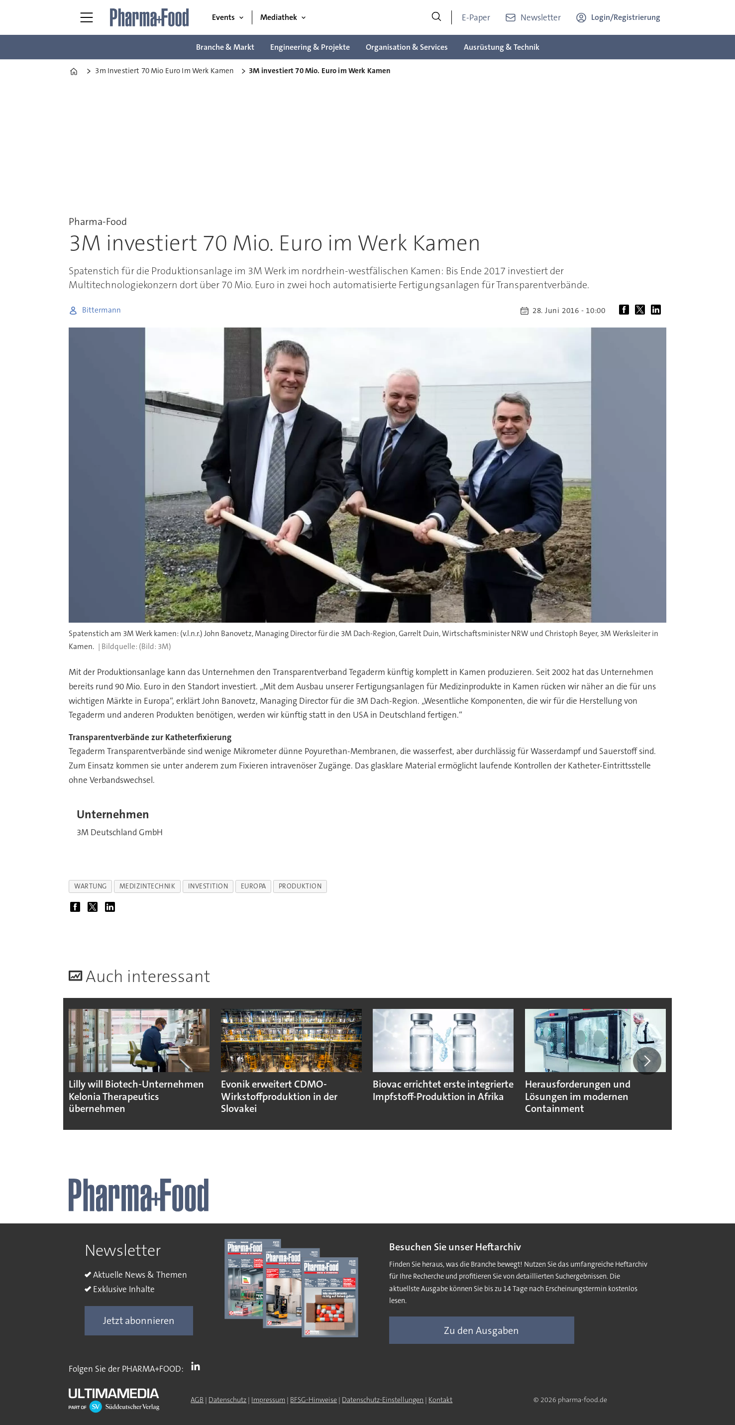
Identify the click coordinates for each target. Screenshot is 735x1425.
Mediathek (278, 17)
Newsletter (541, 17)
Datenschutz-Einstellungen (382, 1399)
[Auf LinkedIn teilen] (657, 310)
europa (253, 886)
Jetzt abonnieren (139, 1320)
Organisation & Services (407, 47)
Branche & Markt (225, 47)
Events (223, 17)
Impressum (268, 1399)
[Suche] (436, 17)
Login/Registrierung (625, 17)
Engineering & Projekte (310, 47)
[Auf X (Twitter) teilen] (641, 310)
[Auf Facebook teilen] (626, 310)
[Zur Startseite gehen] (150, 17)
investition (208, 886)
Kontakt (440, 1399)
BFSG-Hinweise (313, 1399)
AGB (197, 1399)
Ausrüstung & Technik (501, 47)
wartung (90, 886)
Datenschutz (227, 1399)
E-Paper (476, 17)
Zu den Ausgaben (481, 1330)
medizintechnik (147, 886)
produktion (300, 886)
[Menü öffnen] (86, 17)
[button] (647, 1061)
